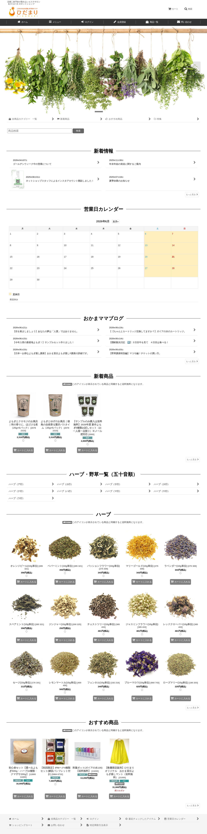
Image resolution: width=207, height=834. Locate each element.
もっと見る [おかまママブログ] (192, 361)
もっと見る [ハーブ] (193, 708)
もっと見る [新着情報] (192, 194)
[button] (188, 9)
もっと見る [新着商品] (193, 459)
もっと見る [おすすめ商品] (193, 805)
